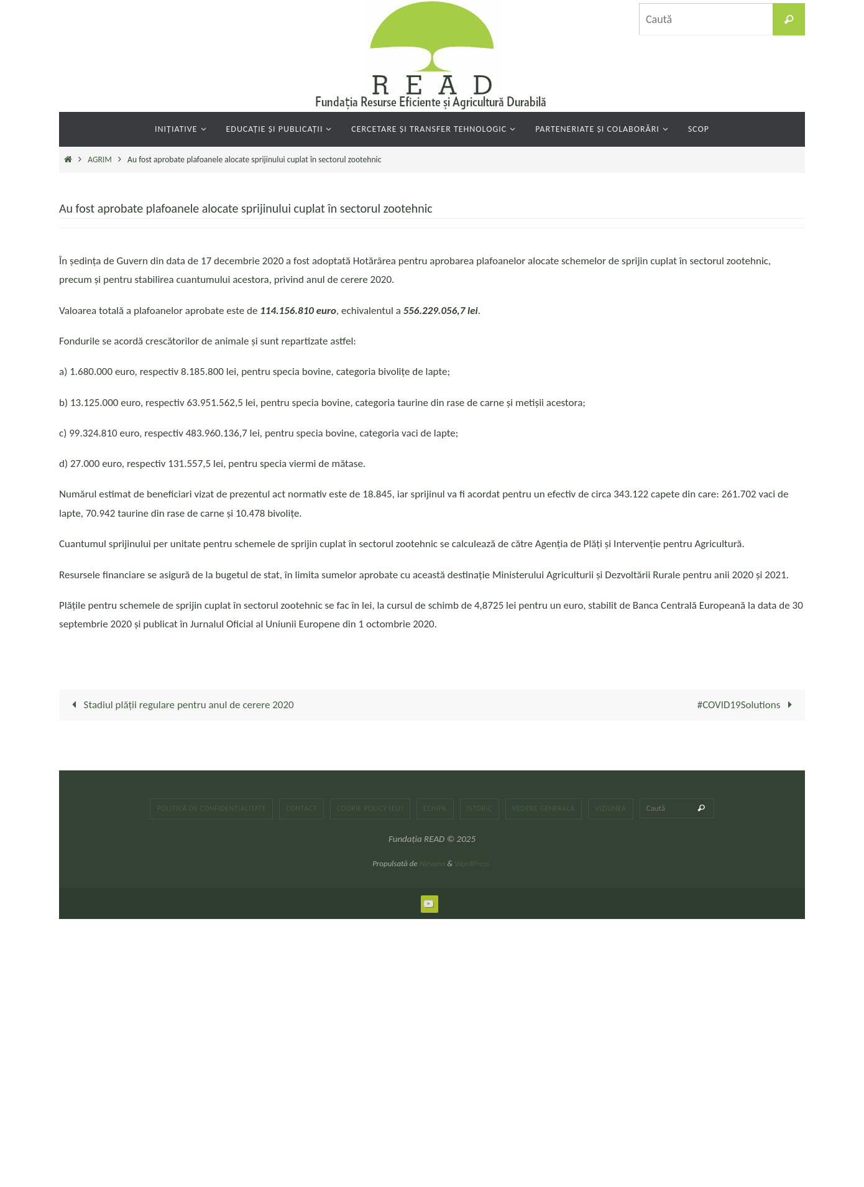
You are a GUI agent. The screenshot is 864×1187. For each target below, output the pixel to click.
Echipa (435, 808)
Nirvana (433, 863)
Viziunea (611, 808)
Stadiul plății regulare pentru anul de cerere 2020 (180, 704)
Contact (301, 808)
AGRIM (100, 159)
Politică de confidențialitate (211, 808)
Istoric (479, 808)
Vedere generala (543, 808)
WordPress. (473, 863)
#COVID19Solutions (747, 704)
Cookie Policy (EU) (370, 808)
